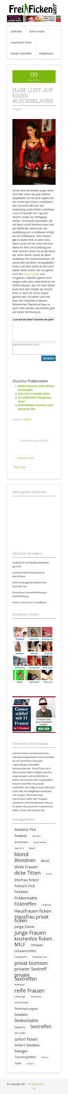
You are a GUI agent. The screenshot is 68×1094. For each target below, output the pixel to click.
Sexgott (16, 109)
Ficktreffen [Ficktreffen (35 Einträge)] (25, 903)
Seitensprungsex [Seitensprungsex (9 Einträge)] (26, 1008)
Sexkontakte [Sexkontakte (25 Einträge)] (26, 1020)
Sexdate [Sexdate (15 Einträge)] (21, 1014)
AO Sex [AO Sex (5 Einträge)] (36, 836)
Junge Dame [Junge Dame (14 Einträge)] (24, 926)
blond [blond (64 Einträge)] (21, 854)
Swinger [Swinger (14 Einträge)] (21, 1051)
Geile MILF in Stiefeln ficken (34, 393)
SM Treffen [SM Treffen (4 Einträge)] (20, 1033)
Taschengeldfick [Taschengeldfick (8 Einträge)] (25, 1057)
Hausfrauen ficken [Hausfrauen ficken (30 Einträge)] (32, 910)
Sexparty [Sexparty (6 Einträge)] (19, 1027)
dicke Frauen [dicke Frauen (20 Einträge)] (26, 866)
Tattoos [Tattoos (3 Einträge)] (44, 1057)
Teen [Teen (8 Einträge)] (17, 1063)
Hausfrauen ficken (21, 42)
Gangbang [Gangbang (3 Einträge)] (46, 905)
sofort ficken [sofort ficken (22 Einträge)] (26, 1039)
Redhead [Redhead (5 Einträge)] (19, 984)
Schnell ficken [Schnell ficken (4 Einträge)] (21, 1002)
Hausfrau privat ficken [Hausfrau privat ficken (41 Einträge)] (31, 918)
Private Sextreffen (21, 53)
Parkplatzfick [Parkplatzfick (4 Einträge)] (20, 957)
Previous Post (23, 458)
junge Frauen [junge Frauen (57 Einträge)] (30, 932)
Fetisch (27, 419)
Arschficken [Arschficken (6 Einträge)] (21, 842)
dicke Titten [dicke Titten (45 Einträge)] (27, 872)
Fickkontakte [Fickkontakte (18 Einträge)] (25, 897)
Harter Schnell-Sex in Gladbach (29, 602)
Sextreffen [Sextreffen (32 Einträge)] (40, 1026)
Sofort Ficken (37, 31)
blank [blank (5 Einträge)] (32, 848)
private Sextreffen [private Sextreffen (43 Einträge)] (25, 976)
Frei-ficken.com (36, 1084)
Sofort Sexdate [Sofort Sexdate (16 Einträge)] (27, 1045)
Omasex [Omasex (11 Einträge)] (37, 945)
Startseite (16, 31)
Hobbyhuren (46, 53)
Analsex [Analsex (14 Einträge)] (20, 835)
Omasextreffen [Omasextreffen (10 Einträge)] (25, 951)
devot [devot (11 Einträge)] (45, 860)
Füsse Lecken (31, 274)
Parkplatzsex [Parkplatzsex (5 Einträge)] (40, 957)
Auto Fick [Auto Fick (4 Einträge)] (19, 848)
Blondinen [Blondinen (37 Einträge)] (25, 860)
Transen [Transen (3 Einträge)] (30, 1063)
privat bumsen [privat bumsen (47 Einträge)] (31, 963)
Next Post (21, 467)
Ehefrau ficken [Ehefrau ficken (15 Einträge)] (26, 879)
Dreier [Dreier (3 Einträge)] (49, 874)
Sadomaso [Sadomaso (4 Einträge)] (36, 996)
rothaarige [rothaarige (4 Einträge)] (19, 996)
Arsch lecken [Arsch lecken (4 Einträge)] (39, 842)
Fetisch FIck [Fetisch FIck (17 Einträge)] (24, 885)
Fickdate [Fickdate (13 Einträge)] (21, 891)
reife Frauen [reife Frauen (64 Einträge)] (29, 990)
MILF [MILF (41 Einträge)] (19, 944)
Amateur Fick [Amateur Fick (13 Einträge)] (25, 829)
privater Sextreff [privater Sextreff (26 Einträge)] (30, 968)
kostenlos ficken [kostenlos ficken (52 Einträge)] (33, 938)
